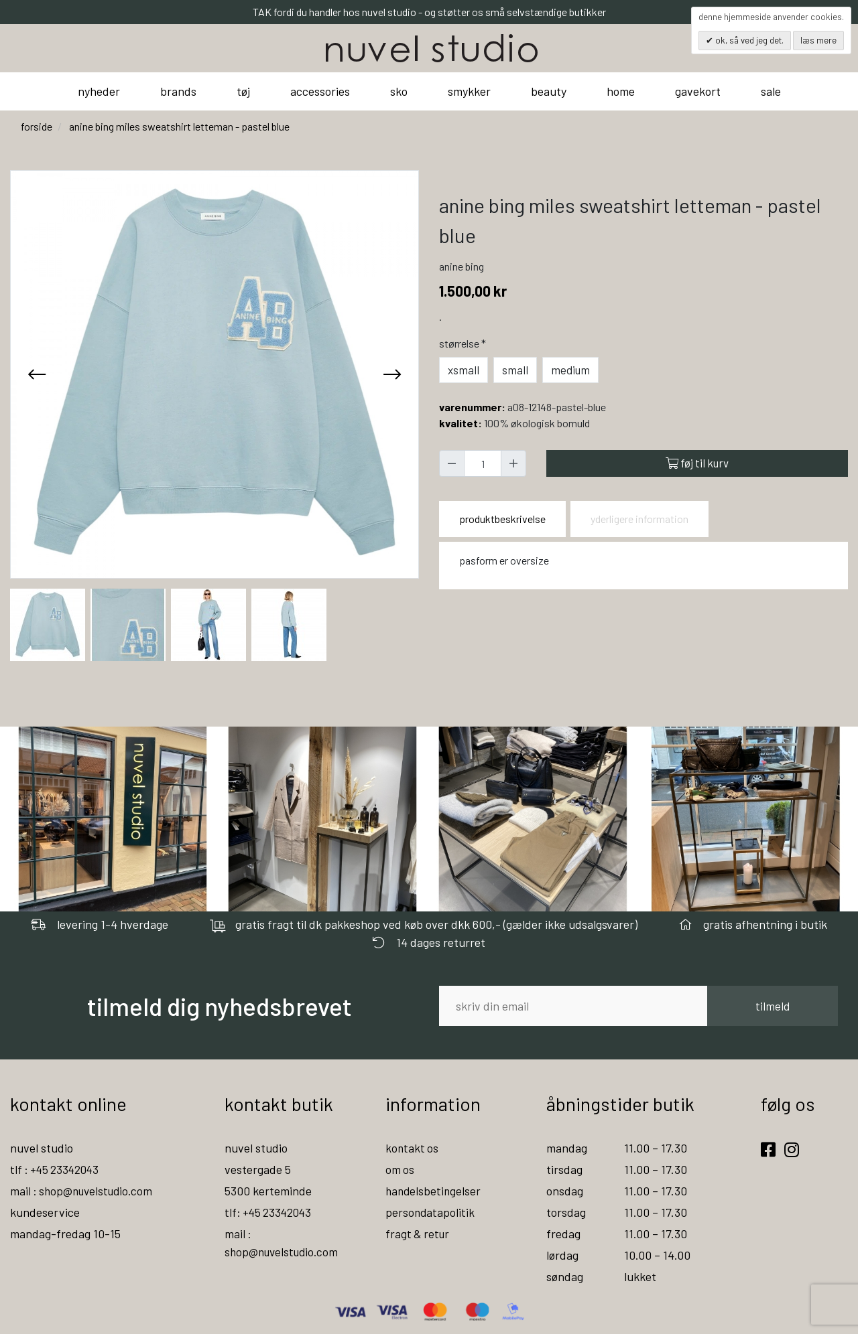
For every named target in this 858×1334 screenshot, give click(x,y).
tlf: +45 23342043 (270, 1212)
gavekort (698, 91)
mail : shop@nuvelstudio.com (85, 1190)
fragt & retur (418, 1233)
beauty (548, 91)
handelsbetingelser (434, 1190)
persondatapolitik (430, 1212)
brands (178, 91)
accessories (320, 91)
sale (771, 91)
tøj (243, 91)
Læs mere (818, 40)
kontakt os (412, 1147)
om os (400, 1169)
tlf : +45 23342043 (57, 1169)
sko (399, 91)
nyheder (99, 91)
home (621, 91)
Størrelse (464, 343)
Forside (36, 126)
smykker (469, 91)
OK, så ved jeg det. (748, 40)
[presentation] (37, 374)
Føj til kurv (697, 462)
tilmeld (772, 1006)
